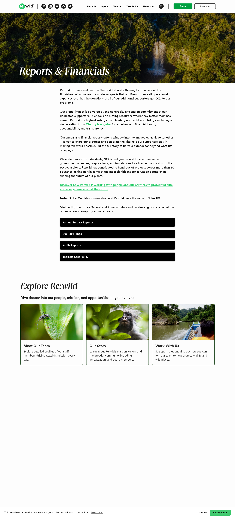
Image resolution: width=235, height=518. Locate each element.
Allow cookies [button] (220, 512)
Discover (117, 6)
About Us (91, 6)
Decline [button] (203, 512)
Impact (104, 6)
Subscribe (205, 6)
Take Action (132, 6)
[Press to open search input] (161, 6)
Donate (183, 6)
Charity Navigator (98, 124)
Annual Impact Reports (78, 222)
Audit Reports (72, 245)
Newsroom (148, 6)
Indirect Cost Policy (75, 257)
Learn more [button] (97, 512)
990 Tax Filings (72, 234)
